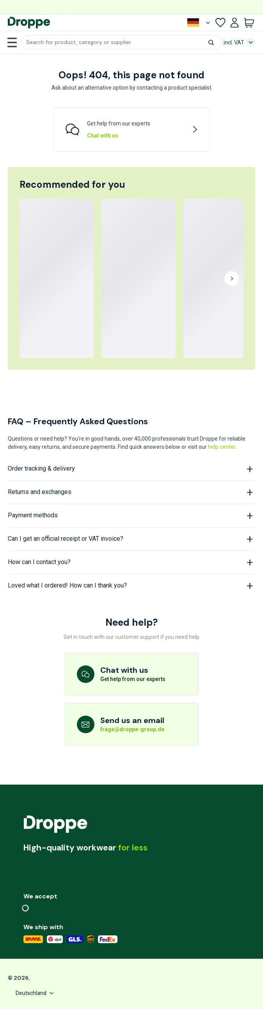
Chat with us (102, 135)
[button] (121, 42)
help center (221, 447)
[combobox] (121, 42)
